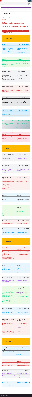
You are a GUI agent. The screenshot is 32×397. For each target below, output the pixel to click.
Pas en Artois (3, 3)
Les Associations (7, 13)
